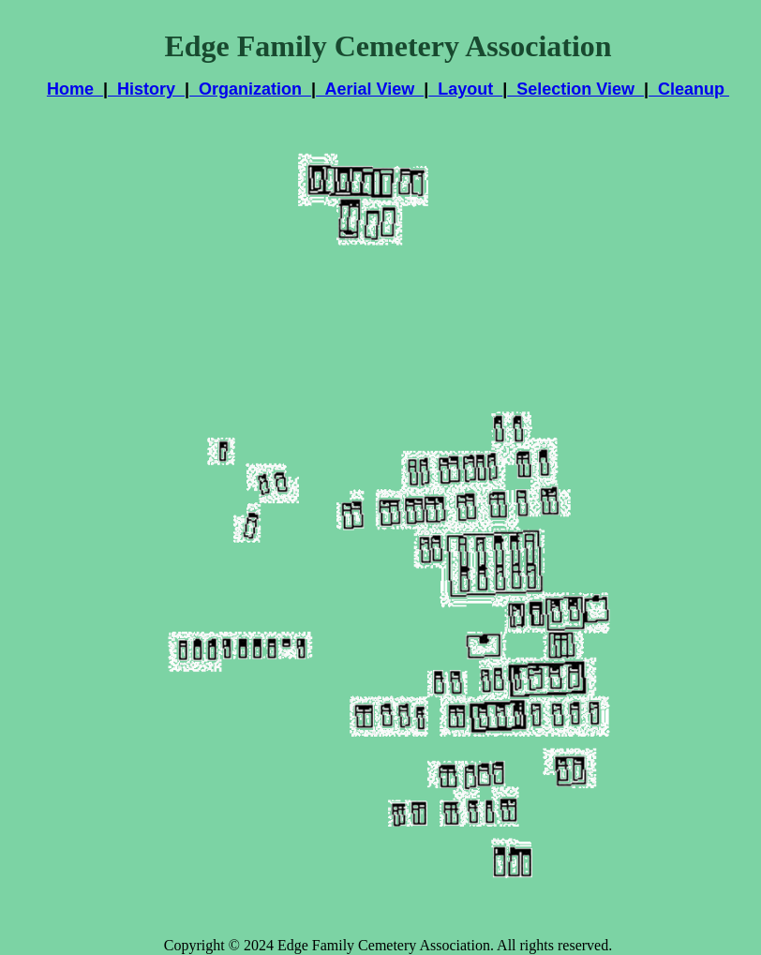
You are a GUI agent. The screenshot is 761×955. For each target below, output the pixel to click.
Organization (250, 89)
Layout (465, 89)
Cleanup (689, 89)
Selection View (575, 89)
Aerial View (370, 89)
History (146, 89)
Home (75, 89)
